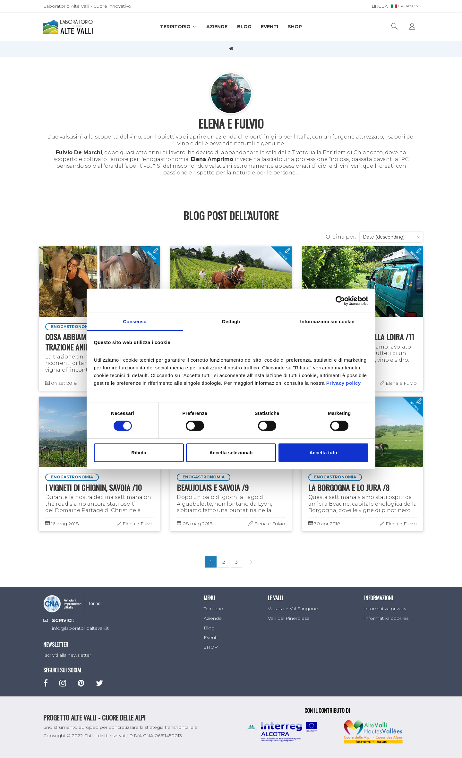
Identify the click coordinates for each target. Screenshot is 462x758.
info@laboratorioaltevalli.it (80, 628)
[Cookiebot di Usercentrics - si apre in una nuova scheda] (340, 300)
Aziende (216, 26)
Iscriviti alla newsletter (67, 655)
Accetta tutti (323, 452)
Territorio (178, 26)
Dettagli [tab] (231, 321)
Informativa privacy (385, 608)
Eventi (269, 26)
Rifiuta (138, 452)
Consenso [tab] (134, 321)
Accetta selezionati (230, 452)
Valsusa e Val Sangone (293, 608)
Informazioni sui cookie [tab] (327, 321)
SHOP (295, 26)
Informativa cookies (386, 618)
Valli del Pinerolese (289, 618)
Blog (244, 26)
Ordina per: (341, 237)
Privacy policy (343, 383)
